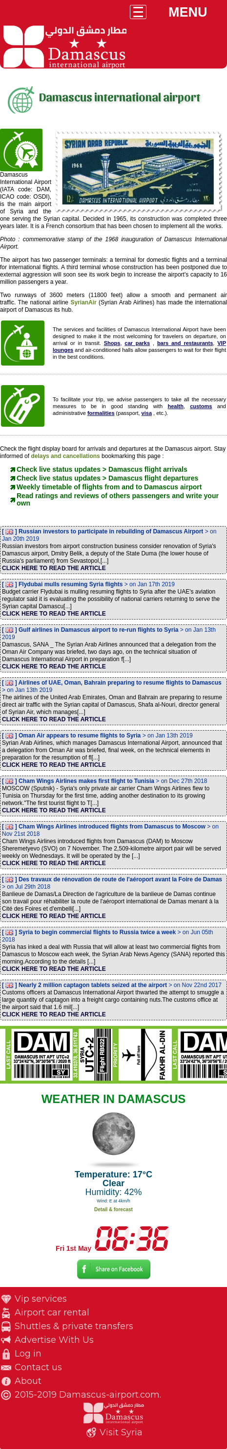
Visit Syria (121, 1432)
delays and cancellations (66, 456)
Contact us (38, 1367)
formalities (101, 413)
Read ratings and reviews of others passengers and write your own (118, 499)
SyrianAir (83, 302)
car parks (137, 343)
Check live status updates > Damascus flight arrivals (102, 469)
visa (147, 413)
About (28, 1381)
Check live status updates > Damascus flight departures (107, 478)
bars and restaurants (185, 343)
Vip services (41, 1298)
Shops (112, 343)
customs (201, 406)
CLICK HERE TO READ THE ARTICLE (54, 568)
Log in (28, 1353)
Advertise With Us (54, 1339)
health (175, 406)
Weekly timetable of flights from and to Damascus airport (109, 487)
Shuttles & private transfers (74, 1326)
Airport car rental (52, 1312)
